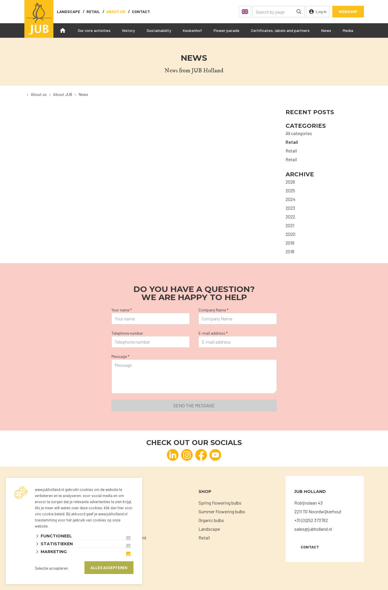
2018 (290, 251)
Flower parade (226, 30)
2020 (290, 234)
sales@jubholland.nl (313, 529)
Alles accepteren (109, 567)
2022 (290, 216)
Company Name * (213, 309)
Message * (120, 356)
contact (141, 11)
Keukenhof (192, 30)
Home (62, 30)
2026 (290, 181)
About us (115, 11)
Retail (93, 11)
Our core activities (94, 30)
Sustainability (159, 30)
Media (348, 30)
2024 (290, 199)
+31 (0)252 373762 (311, 520)
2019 (290, 242)
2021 (290, 225)
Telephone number (127, 333)
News (326, 30)
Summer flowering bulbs (221, 511)
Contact (310, 546)
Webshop (348, 11)
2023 (290, 208)
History (128, 30)
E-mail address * (213, 333)
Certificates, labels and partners (280, 30)
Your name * (121, 309)
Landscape (68, 11)
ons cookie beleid (49, 514)
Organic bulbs (211, 520)
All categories (299, 133)
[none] (299, 11)
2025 (290, 190)
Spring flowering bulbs (219, 502)
